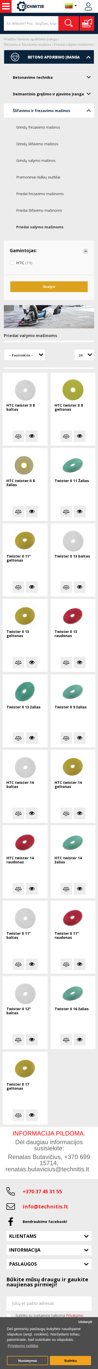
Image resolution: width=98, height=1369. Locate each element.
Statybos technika (6, 6)
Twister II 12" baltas (18, 1011)
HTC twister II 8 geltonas (69, 407)
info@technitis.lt (45, 1206)
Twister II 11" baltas (18, 935)
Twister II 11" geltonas (18, 558)
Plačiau (32, 436)
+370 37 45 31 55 (42, 1191)
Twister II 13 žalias (23, 707)
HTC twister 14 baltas (20, 785)
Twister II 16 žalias (72, 1009)
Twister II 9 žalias (71, 707)
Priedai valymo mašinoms (74, 44)
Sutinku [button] (70, 1361)
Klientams (22, 1236)
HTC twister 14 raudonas (20, 860)
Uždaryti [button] (85, 1322)
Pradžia (10, 39)
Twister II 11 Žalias (72, 481)
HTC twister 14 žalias (68, 860)
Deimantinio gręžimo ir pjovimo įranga (53, 93)
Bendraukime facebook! (45, 1221)
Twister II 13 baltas (72, 556)
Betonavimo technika (53, 77)
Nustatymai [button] (27, 1361)
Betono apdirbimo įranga (37, 39)
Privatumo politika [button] (23, 1345)
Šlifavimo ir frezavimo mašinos (27, 44)
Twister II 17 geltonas (17, 1086)
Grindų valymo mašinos (36, 160)
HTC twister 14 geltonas (68, 785)
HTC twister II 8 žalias (20, 483)
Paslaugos (23, 1264)
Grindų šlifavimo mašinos (37, 143)
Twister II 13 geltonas (17, 634)
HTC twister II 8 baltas (20, 407)
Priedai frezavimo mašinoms (40, 193)
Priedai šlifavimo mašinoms (39, 210)
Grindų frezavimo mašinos (38, 127)
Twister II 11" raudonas (67, 935)
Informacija (24, 1250)
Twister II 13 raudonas (66, 634)
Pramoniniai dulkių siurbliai (38, 177)
